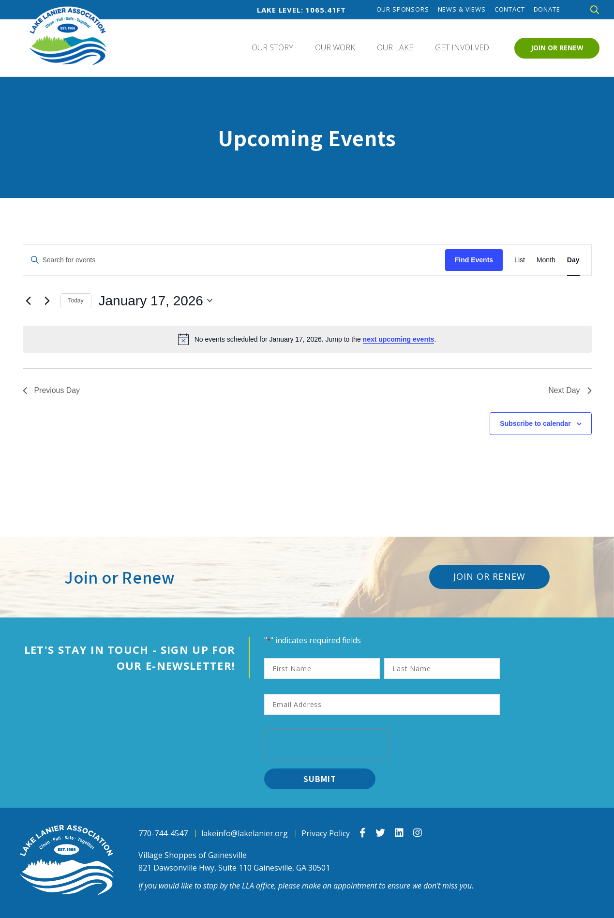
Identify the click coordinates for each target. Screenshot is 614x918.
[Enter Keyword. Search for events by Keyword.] (234, 260)
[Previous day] (28, 300)
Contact (509, 9)
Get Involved (462, 47)
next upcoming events (398, 339)
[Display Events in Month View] (546, 260)
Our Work (335, 47)
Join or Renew (557, 47)
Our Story (272, 47)
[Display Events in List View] (519, 260)
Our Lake (395, 47)
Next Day (570, 390)
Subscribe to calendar (535, 423)
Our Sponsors (402, 9)
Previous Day (51, 390)
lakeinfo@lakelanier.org (244, 833)
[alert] (307, 339)
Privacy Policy (325, 833)
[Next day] (47, 300)
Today (76, 300)
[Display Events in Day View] (573, 260)
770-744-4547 (163, 833)
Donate (547, 9)
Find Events (474, 260)
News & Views (462, 9)
